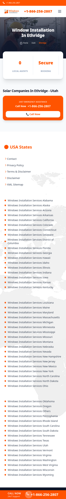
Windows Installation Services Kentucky (28, 287)
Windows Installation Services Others (27, 411)
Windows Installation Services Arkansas (28, 215)
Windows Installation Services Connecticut (30, 229)
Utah (34, 43)
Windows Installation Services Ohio (26, 386)
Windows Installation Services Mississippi (29, 332)
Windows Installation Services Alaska (27, 205)
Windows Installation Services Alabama (28, 200)
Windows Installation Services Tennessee (29, 435)
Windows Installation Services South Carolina (32, 425)
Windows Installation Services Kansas (27, 282)
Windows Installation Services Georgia (28, 253)
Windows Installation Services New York (29, 371)
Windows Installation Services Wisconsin (29, 470)
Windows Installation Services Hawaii (27, 257)
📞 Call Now (33, 114)
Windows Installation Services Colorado (28, 225)
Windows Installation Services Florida (27, 248)
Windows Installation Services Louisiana (29, 302)
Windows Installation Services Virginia (27, 455)
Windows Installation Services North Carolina (32, 376)
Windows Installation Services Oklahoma (29, 401)
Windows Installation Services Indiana (27, 272)
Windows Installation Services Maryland (29, 312)
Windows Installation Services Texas (26, 440)
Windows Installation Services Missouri (28, 337)
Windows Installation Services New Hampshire (32, 356)
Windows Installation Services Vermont (28, 450)
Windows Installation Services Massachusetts (32, 317)
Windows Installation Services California (29, 220)
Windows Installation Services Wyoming (29, 474)
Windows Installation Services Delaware (29, 234)
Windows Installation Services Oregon (27, 406)
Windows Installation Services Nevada (27, 351)
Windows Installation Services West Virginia (31, 465)
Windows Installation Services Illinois (27, 267)
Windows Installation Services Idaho (26, 262)
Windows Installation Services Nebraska (29, 346)
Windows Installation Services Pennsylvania (31, 416)
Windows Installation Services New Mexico (30, 366)
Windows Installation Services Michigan (28, 322)
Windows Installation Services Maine (27, 307)
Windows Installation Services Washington (30, 460)
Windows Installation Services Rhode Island (31, 421)
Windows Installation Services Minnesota (29, 327)
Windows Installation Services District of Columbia (29, 241)
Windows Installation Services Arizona (27, 210)
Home (24, 43)
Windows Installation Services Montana (28, 341)
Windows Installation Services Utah (26, 445)
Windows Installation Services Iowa (26, 277)
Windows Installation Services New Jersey (29, 361)
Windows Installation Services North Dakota (31, 381)
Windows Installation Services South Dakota (31, 430)
